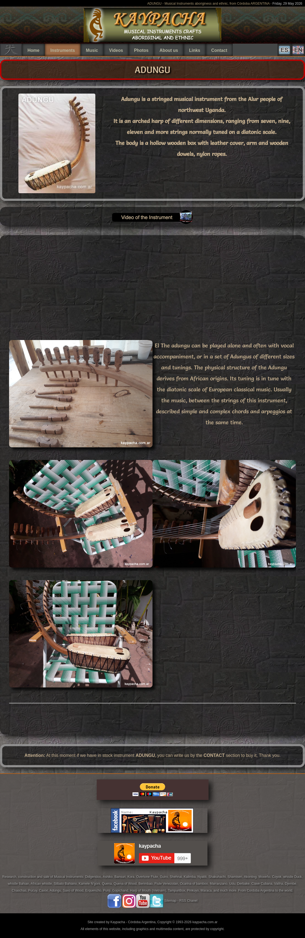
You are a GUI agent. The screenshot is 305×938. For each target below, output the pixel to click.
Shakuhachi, (218, 877)
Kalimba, (191, 877)
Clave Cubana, (262, 884)
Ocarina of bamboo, (195, 884)
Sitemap (170, 901)
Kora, (131, 877)
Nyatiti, (203, 877)
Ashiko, (109, 877)
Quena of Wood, (126, 884)
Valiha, (279, 884)
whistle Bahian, (19, 884)
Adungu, (56, 890)
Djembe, (291, 884)
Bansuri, (121, 877)
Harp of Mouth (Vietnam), (149, 890)
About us (168, 50)
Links (194, 50)
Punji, (107, 890)
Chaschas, (20, 890)
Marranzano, (219, 884)
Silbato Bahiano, (66, 884)
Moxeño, (265, 877)
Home (33, 50)
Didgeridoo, (94, 877)
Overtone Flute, (148, 877)
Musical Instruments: (69, 877)
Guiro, (165, 877)
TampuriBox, (177, 890)
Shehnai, (177, 877)
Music (92, 50)
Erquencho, (94, 890)
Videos (116, 50)
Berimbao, (146, 884)
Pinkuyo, (194, 890)
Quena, (108, 884)
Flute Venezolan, (167, 884)
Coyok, (277, 877)
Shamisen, (236, 877)
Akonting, (251, 877)
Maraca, (206, 890)
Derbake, (244, 884)
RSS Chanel (188, 901)
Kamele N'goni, (90, 884)
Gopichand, (121, 890)
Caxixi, (44, 890)
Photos (141, 50)
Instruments (62, 50)
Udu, (233, 884)
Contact (219, 50)
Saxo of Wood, (74, 890)
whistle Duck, (293, 877)
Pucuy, (33, 890)
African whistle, (42, 884)
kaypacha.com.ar (204, 922)
